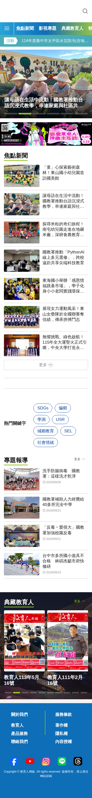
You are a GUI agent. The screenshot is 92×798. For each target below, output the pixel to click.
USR (60, 419)
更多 (43, 365)
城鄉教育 (45, 431)
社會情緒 (45, 442)
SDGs (42, 408)
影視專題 (47, 28)
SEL (68, 431)
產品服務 (19, 733)
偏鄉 (63, 408)
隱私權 (61, 733)
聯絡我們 (19, 741)
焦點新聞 (25, 28)
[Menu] (7, 28)
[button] (10, 113)
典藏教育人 (72, 28)
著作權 (61, 725)
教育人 (17, 725)
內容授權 (63, 741)
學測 (41, 419)
